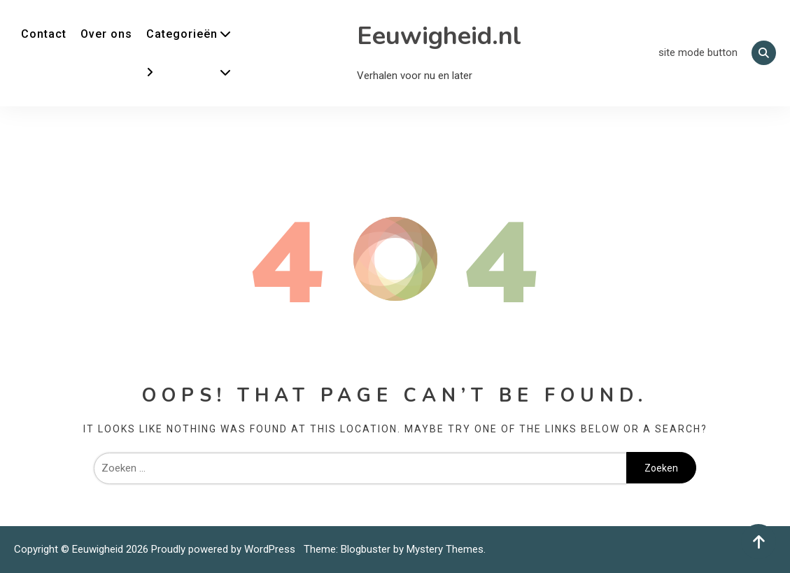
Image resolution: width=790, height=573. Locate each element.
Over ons (106, 34)
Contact (43, 34)
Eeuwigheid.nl (439, 36)
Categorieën (182, 34)
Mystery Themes (445, 549)
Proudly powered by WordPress (224, 549)
